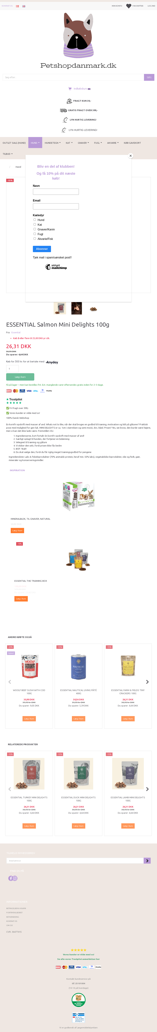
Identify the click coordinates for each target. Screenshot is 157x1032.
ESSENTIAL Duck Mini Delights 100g (78, 799)
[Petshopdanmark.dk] (79, 40)
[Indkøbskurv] (78, 88)
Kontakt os (7, 6)
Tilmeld (147, 861)
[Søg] (149, 77)
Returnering (12, 917)
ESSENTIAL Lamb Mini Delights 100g (128, 799)
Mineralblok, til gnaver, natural (30, 519)
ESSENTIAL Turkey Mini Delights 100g (29, 799)
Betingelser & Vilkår (16, 908)
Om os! (9, 925)
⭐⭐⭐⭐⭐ (78, 949)
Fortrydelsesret (14, 913)
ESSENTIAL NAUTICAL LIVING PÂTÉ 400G (78, 692)
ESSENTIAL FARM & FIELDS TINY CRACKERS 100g (128, 692)
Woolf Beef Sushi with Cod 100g (29, 692)
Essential (15, 332)
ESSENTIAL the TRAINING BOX (30, 581)
